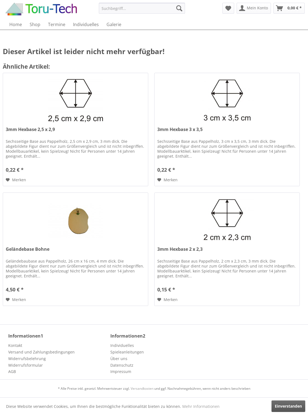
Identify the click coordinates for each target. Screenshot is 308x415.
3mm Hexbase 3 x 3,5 (180, 129)
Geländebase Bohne (27, 249)
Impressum (120, 371)
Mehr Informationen (201, 406)
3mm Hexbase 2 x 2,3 (180, 249)
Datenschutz (121, 365)
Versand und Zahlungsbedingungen (41, 352)
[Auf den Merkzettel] (16, 180)
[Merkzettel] (228, 8)
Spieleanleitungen (127, 352)
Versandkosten (142, 388)
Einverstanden (288, 406)
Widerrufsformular (25, 365)
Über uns (118, 358)
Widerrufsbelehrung (27, 358)
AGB (12, 371)
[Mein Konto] (254, 8)
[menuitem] (142, 8)
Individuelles (122, 345)
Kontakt (15, 345)
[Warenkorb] (289, 8)
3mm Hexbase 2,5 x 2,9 (30, 129)
